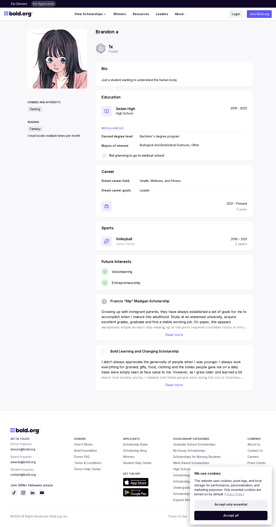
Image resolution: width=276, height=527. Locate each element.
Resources (141, 14)
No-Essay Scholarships (189, 450)
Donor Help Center (87, 469)
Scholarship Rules (135, 444)
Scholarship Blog (135, 450)
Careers (253, 456)
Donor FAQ (82, 456)
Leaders (162, 14)
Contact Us (255, 450)
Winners (119, 14)
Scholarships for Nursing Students (197, 456)
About (181, 14)
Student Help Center (137, 463)
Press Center (256, 463)
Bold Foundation (85, 450)
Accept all (231, 515)
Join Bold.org (259, 14)
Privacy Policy (234, 494)
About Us (253, 444)
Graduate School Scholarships (194, 444)
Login (236, 14)
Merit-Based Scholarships (191, 463)
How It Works (83, 444)
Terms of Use (177, 516)
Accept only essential (231, 504)
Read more (174, 335)
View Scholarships (90, 14)
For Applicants (43, 4)
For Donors (19, 4)
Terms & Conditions (88, 463)
